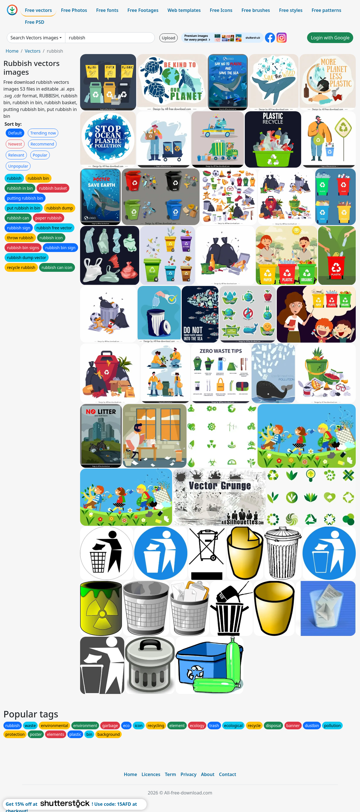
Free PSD (34, 22)
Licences (151, 774)
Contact (227, 774)
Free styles (291, 10)
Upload (168, 37)
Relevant (16, 155)
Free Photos (74, 10)
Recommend (42, 144)
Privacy (188, 774)
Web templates (184, 10)
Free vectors (38, 10)
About (207, 774)
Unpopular (18, 166)
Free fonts (107, 10)
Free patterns (326, 10)
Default (15, 133)
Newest (15, 144)
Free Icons (221, 10)
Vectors (32, 51)
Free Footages (142, 10)
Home (12, 51)
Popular (40, 155)
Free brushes (255, 10)
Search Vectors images (34, 38)
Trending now (43, 133)
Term (170, 774)
